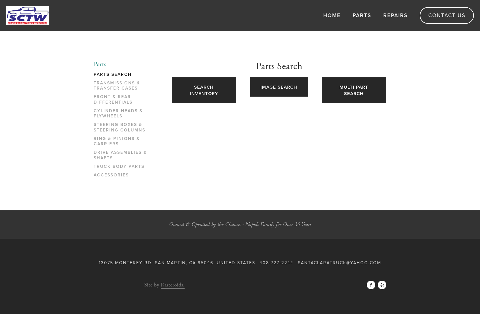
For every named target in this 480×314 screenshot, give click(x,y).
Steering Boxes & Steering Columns (119, 127)
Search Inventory (204, 90)
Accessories (111, 175)
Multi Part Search (353, 90)
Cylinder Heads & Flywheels (118, 113)
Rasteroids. (173, 284)
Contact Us (447, 15)
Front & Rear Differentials (113, 99)
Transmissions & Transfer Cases (117, 85)
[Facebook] (371, 285)
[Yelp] (382, 285)
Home (332, 15)
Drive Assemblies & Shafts (120, 155)
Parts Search (113, 74)
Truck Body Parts (119, 166)
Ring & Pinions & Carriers (117, 141)
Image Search (279, 87)
